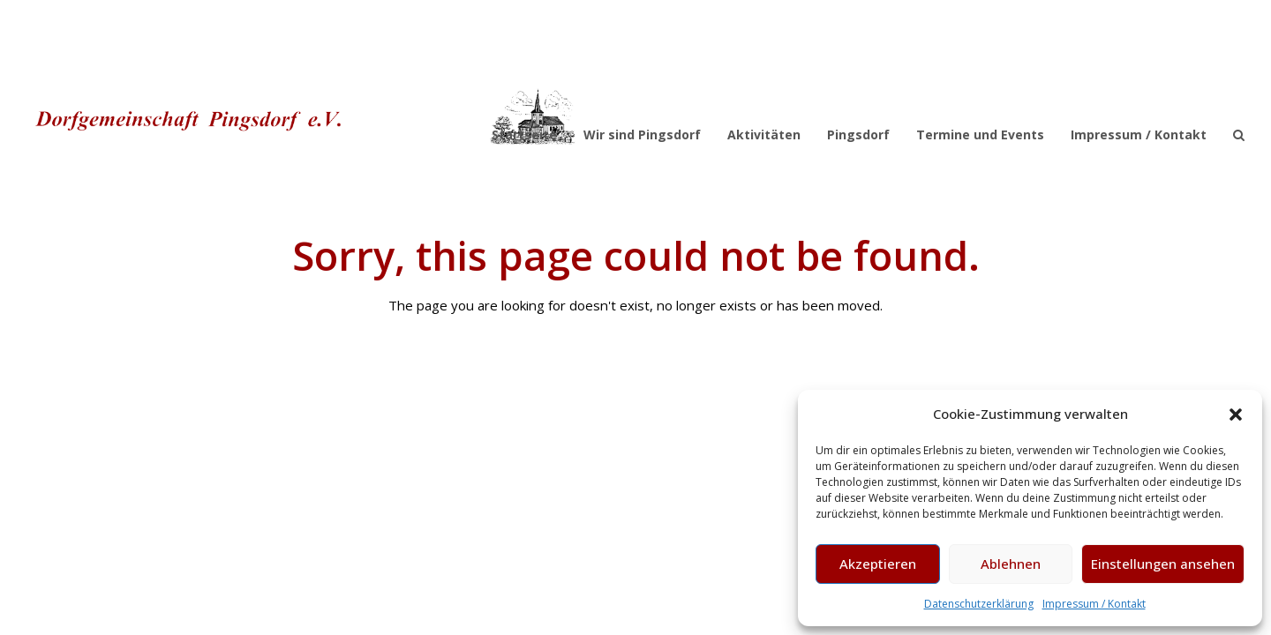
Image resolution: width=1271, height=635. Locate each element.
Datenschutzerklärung (979, 603)
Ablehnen (1011, 563)
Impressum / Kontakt (1094, 603)
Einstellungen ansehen (1163, 563)
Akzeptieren (877, 563)
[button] (1236, 414)
